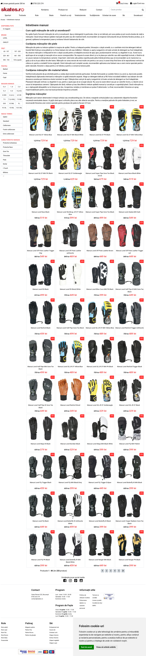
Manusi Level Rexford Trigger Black (129, 366)
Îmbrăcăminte (80, 15)
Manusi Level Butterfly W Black (100, 521)
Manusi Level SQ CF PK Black (100, 135)
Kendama (45, 10)
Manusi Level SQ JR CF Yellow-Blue (70, 366)
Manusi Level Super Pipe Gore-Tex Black (100, 212)
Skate (51, 15)
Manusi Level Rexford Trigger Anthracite (129, 328)
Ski (123, 15)
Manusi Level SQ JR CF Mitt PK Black (100, 366)
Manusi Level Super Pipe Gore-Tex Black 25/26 (100, 174)
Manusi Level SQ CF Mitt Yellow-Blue (130, 135)
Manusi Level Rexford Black (40, 328)
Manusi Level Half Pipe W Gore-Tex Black (40, 406)
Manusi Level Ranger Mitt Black (100, 560)
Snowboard (138, 15)
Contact (99, 10)
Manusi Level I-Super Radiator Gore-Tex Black (130, 522)
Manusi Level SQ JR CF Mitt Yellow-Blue (100, 328)
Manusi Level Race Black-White (130, 173)
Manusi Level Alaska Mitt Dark (129, 212)
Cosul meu (122, 3)
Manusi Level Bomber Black (70, 444)
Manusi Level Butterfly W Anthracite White (70, 522)
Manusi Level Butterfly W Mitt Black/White (70, 561)
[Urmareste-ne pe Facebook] (64, 581)
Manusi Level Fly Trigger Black (40, 482)
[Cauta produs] (142, 10)
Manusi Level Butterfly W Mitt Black (129, 482)
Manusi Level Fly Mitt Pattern (129, 444)
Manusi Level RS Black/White (70, 289)
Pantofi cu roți (65, 15)
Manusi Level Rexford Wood (70, 405)
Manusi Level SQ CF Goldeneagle (70, 173)
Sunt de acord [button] (86, 647)
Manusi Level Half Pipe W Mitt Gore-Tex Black (130, 290)
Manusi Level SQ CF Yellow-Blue (40, 135)
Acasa (3, 20)
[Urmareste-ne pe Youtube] (81, 581)
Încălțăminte (95, 15)
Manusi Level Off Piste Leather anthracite (70, 252)
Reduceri (83, 10)
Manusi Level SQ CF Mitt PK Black (40, 173)
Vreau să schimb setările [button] (106, 647)
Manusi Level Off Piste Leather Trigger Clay (40, 252)
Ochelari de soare (109, 15)
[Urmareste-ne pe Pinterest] (75, 581)
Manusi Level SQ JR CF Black (129, 405)
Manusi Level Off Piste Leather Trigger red (129, 252)
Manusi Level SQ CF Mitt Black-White (70, 135)
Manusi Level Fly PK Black (40, 560)
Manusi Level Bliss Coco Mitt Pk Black (99, 289)
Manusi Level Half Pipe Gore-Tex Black (70, 328)
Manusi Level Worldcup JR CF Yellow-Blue (70, 213)
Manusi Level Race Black (40, 212)
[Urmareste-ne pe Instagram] (70, 581)
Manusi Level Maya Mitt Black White (100, 444)
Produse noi (63, 10)
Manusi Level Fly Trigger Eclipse (100, 482)
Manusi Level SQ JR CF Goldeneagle (100, 405)
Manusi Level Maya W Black (40, 444)
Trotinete (22, 15)
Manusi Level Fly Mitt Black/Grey (70, 482)
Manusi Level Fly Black (41, 521)
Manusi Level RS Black (41, 289)
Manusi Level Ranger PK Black (129, 560)
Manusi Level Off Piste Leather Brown (100, 251)
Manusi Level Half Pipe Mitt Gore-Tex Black (41, 368)
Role (37, 15)
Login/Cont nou (138, 3)
